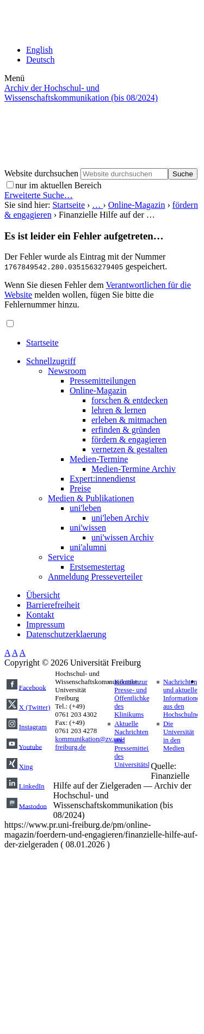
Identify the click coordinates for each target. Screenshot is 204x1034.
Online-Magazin (136, 205)
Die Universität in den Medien (178, 736)
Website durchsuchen (41, 173)
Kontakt (40, 614)
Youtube (30, 746)
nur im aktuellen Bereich (58, 185)
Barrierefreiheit (53, 605)
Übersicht (43, 595)
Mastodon (33, 806)
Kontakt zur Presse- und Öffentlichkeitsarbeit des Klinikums (143, 698)
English (39, 49)
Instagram (33, 727)
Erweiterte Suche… (38, 195)
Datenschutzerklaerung (66, 634)
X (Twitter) (35, 707)
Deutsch (40, 59)
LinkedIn (32, 786)
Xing (26, 767)
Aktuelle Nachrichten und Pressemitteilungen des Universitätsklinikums (145, 744)
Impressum (45, 624)
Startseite (68, 205)
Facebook (32, 687)
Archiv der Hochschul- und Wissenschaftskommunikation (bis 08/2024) (81, 92)
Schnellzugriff (51, 361)
